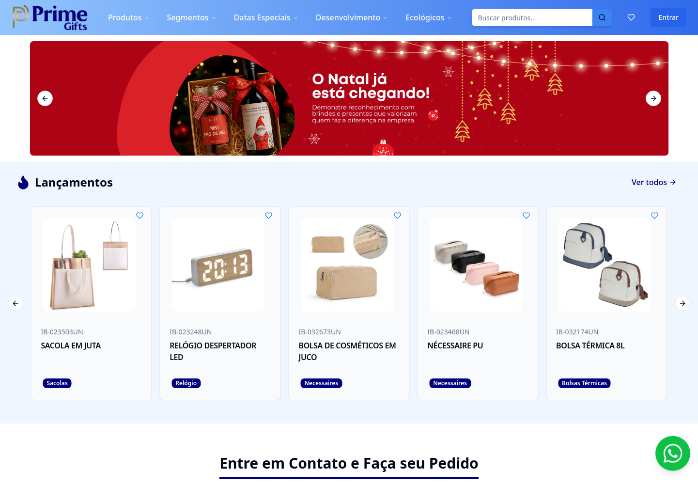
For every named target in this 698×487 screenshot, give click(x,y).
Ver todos (654, 182)
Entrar (668, 17)
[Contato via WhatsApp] (672, 456)
